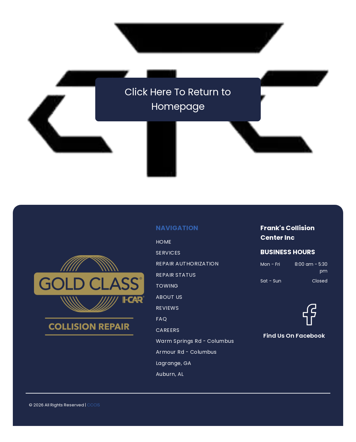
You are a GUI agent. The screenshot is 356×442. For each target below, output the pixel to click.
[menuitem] (203, 242)
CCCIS (93, 405)
